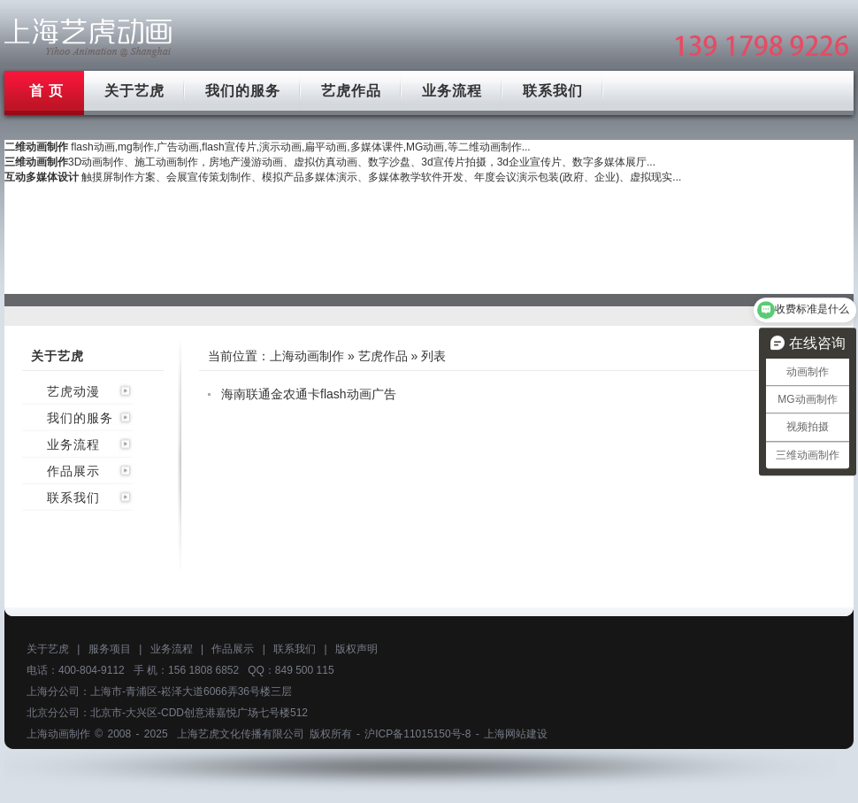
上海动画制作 (307, 356)
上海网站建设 (516, 734)
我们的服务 (242, 90)
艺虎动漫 (73, 391)
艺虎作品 (351, 90)
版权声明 (356, 649)
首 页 (46, 90)
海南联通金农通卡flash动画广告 (308, 394)
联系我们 (553, 90)
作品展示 (73, 471)
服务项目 (109, 649)
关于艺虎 (134, 90)
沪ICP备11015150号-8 (417, 734)
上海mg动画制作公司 (88, 38)
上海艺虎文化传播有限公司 (240, 734)
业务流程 (452, 90)
